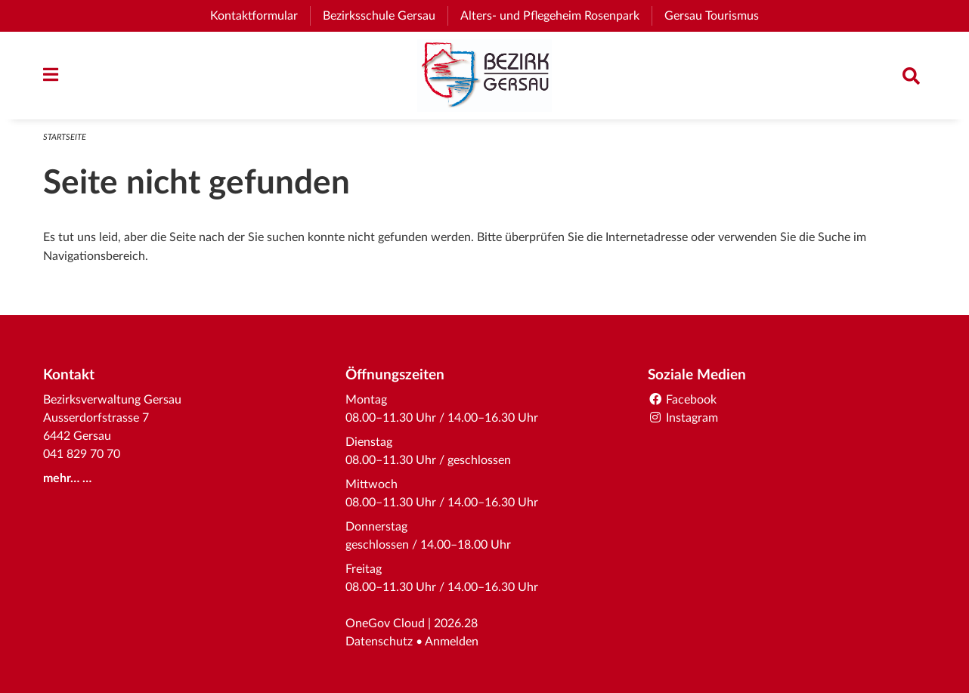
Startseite (64, 137)
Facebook (682, 400)
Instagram (683, 418)
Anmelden (451, 642)
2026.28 (456, 623)
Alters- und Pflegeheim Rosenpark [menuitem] (556, 16)
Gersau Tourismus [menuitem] (717, 16)
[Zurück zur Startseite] (484, 75)
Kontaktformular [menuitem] (254, 16)
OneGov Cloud (385, 623)
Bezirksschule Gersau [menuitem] (385, 16)
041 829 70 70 (81, 454)
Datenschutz (379, 642)
